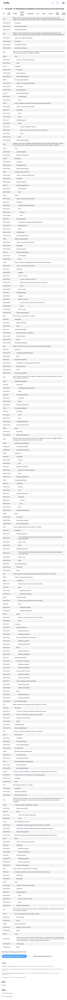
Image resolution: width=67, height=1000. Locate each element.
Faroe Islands (64, 13)
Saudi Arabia (57, 13)
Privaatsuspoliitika (7, 996)
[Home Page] (12, 3)
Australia (50, 13)
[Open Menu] (63, 3)
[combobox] (53, 3)
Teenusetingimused (7, 993)
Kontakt (4, 985)
